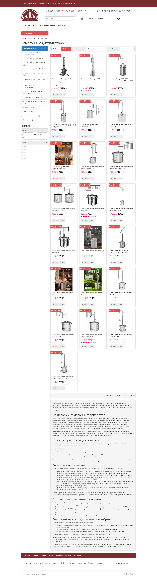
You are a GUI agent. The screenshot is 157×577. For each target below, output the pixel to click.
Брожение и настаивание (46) (33, 97)
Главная (27, 25)
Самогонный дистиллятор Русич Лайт (63, 293)
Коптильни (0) (28, 112)
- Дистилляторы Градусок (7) (33, 59)
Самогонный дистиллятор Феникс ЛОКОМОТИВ (63, 335)
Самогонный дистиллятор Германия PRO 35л (61, 168)
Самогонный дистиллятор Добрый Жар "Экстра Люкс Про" (121, 168)
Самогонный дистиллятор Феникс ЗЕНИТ (121, 293)
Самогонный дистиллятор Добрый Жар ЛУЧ (92, 210)
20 (25, 155)
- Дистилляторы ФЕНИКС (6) (33, 69)
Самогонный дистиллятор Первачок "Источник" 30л (119, 251)
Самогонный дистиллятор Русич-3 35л (92, 293)
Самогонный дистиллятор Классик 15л (92, 251)
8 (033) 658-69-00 (76, 11)
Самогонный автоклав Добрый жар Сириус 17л (64, 126)
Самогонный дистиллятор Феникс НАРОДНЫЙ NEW (92, 335)
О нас (35, 25)
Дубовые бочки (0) (29, 108)
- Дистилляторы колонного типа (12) (35, 74)
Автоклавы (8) (28, 120)
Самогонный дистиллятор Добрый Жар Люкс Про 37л (121, 210)
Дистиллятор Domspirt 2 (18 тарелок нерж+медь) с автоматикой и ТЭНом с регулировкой (61, 82)
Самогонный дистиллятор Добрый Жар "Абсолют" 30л (92, 168)
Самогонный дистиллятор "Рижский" (90, 126)
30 (25, 158)
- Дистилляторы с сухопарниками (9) (29, 86)
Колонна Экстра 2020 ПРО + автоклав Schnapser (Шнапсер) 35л (122, 80)
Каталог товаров (39, 555)
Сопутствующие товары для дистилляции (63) (32, 92)
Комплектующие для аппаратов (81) (34, 102)
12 (25, 152)
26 (25, 146)
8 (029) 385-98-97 (55, 11)
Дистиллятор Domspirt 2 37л (90, 79)
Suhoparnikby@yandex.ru (120, 563)
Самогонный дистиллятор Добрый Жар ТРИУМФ (63, 251)
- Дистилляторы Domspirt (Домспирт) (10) (32, 53)
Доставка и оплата (47, 25)
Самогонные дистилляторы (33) (34, 48)
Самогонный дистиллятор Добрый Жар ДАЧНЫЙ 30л (63, 210)
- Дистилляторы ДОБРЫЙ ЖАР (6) (34, 64)
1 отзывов (93, 91)
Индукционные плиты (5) (31, 116)
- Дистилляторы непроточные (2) (34, 80)
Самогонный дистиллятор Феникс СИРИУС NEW (121, 335)
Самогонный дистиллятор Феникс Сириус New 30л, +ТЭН (63, 377)
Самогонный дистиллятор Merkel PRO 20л (121, 126)
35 (25, 149)
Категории (35, 33)
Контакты (61, 25)
